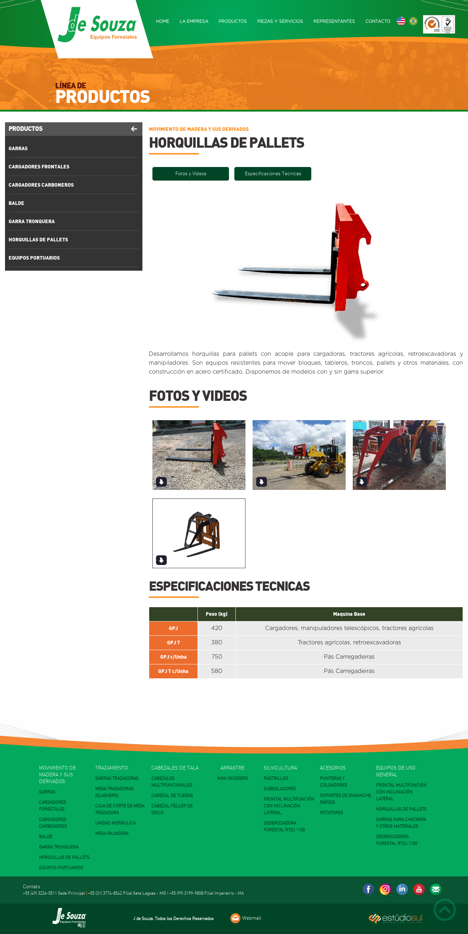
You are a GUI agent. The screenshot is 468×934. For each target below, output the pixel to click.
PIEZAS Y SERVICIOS (280, 21)
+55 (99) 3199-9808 (186, 893)
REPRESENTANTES (334, 21)
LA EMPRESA (194, 21)
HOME (162, 21)
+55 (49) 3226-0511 (40, 893)
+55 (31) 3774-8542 (105, 893)
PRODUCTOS (233, 21)
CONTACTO (377, 21)
